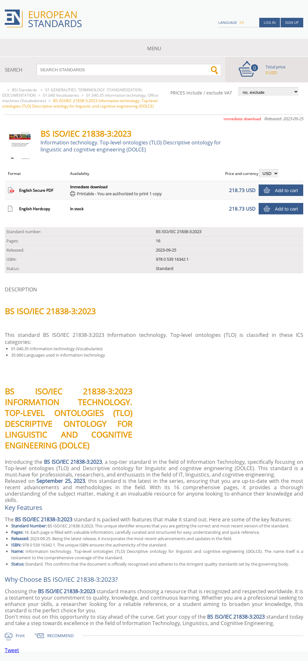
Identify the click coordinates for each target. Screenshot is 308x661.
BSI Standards (25, 90)
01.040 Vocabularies (61, 95)
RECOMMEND (60, 635)
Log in (270, 22)
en (242, 22)
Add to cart (286, 190)
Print (20, 635)
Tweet (12, 650)
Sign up (292, 22)
